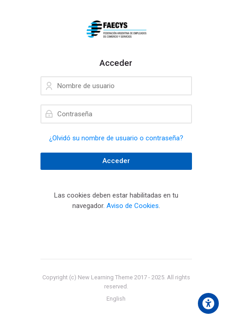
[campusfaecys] (116, 29)
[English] (116, 298)
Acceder (116, 161)
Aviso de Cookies (132, 206)
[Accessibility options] (208, 303)
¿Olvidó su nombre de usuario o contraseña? (116, 138)
